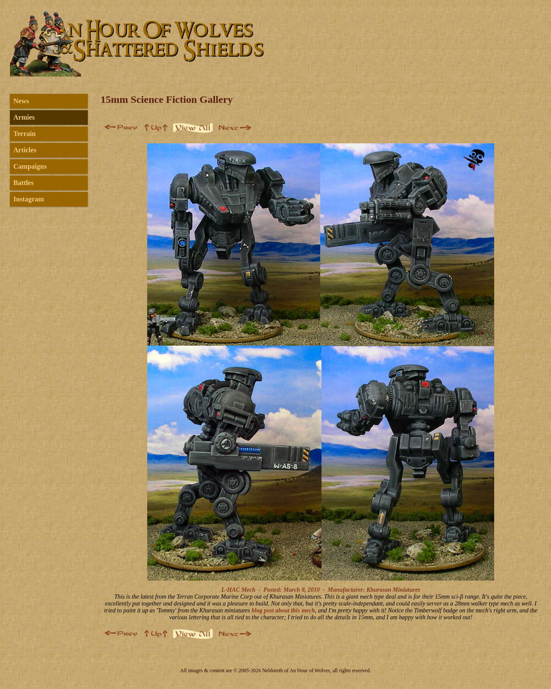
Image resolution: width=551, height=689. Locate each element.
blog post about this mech (283, 610)
